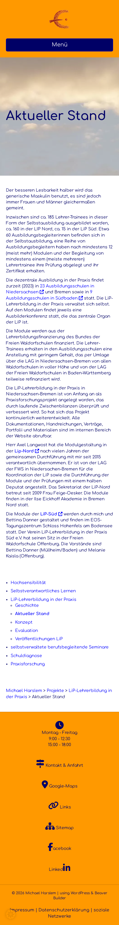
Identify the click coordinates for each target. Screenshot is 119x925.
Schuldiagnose (26, 656)
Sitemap (59, 828)
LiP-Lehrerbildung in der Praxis (43, 599)
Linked (59, 869)
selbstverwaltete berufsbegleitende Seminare (60, 647)
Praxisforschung (28, 664)
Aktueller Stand (32, 614)
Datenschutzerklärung (63, 910)
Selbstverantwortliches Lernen (43, 591)
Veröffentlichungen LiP (39, 639)
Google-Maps (60, 786)
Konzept (24, 622)
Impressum (22, 910)
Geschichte (27, 605)
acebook (59, 848)
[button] (10, 914)
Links (59, 807)
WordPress (80, 893)
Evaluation (26, 630)
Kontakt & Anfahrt (59, 765)
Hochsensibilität (28, 582)
